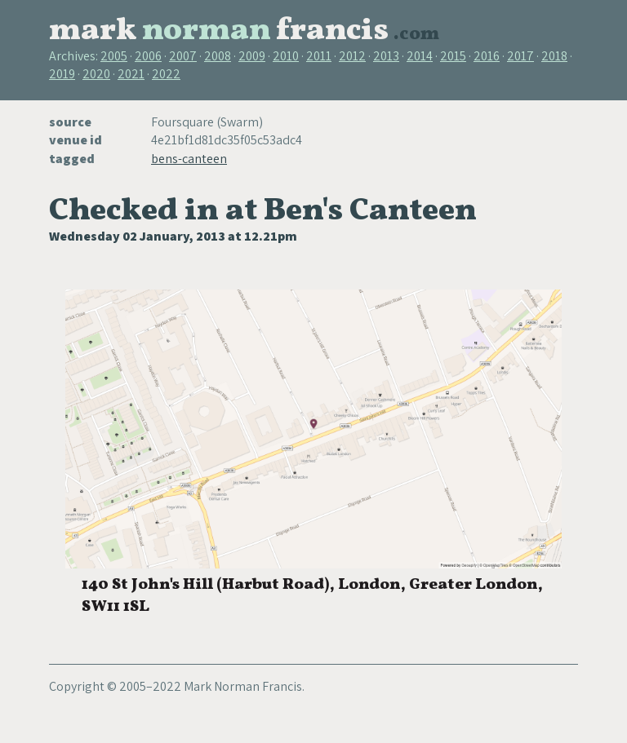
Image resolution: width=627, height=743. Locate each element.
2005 (113, 55)
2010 (286, 55)
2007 (183, 55)
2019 (62, 73)
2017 (520, 55)
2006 (148, 55)
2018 (554, 55)
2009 (251, 55)
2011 (318, 55)
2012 (352, 55)
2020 (96, 73)
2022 (166, 73)
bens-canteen (189, 158)
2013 (386, 55)
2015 (453, 55)
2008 (217, 55)
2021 (131, 73)
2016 (487, 55)
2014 (420, 55)
